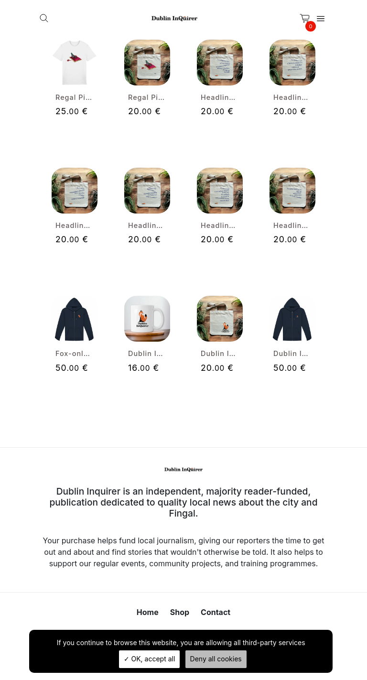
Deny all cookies (216, 659)
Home (148, 612)
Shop (179, 612)
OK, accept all (149, 659)
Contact (215, 612)
